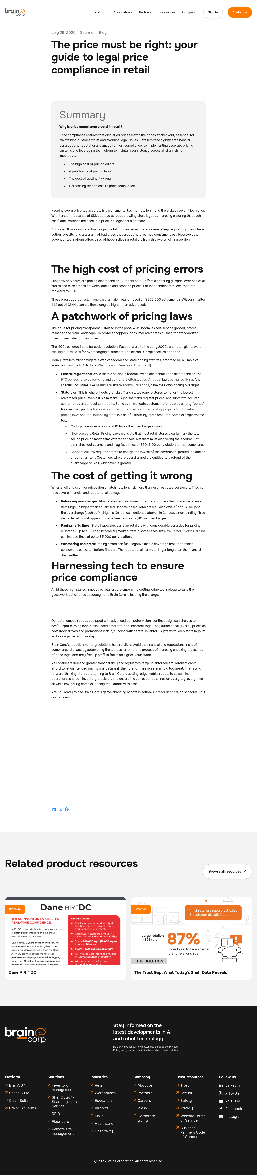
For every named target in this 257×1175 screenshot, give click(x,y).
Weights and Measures (115, 365)
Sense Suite (19, 1093)
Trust (184, 1085)
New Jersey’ (80, 433)
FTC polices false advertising (82, 379)
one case (99, 299)
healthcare (104, 385)
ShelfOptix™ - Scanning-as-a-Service (65, 1101)
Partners (145, 1093)
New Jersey (173, 531)
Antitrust (154, 379)
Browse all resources (227, 871)
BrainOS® (17, 1085)
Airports (101, 1108)
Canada (168, 513)
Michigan (77, 426)
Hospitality (104, 1131)
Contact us (240, 12)
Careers (144, 1100)
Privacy (186, 1108)
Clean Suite (18, 1100)
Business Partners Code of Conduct (192, 1132)
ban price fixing (181, 379)
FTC (82, 365)
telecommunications (134, 385)
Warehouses (105, 1093)
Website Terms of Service (192, 1118)
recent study (134, 281)
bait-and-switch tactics (129, 379)
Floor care (60, 1121)
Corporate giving (146, 1118)
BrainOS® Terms (22, 1108)
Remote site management (63, 1131)
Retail (99, 1085)
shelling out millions (66, 352)
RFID (56, 1114)
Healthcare (104, 1123)
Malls (99, 1116)
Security (187, 1093)
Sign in (213, 12)
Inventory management (63, 1087)
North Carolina (195, 531)
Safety (186, 1100)
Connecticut (80, 452)
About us (145, 1085)
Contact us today (166, 692)
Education (103, 1100)
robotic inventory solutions (90, 645)
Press (142, 1108)
